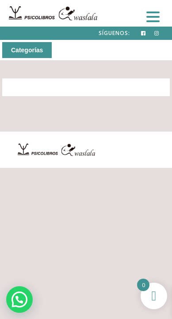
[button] (19, 299)
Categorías (27, 50)
